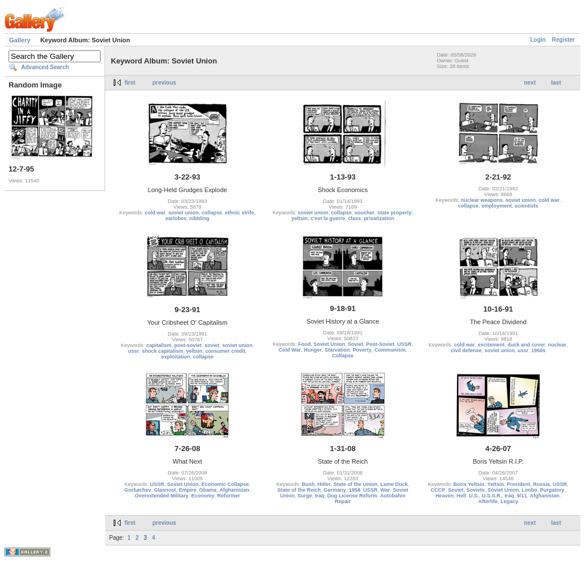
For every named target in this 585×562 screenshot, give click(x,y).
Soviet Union (329, 344)
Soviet (355, 344)
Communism (390, 350)
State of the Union (356, 484)
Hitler (324, 484)
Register (563, 40)
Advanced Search (45, 67)
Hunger (313, 350)
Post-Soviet (380, 344)
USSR (404, 344)
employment (497, 206)
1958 (354, 490)
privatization (379, 218)
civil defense (466, 350)
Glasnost (165, 490)
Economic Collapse (225, 484)
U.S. (474, 496)
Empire (188, 490)
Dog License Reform (352, 496)
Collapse (343, 355)
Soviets (475, 490)
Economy (203, 496)
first (130, 82)
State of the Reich (299, 490)
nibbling (200, 218)
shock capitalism (162, 351)
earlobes (175, 218)
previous (165, 82)
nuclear (557, 345)
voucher (365, 213)
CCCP (438, 490)
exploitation (175, 357)
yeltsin (299, 218)
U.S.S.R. (492, 496)
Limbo (529, 490)
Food (304, 344)
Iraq (319, 496)
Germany (335, 490)
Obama (208, 490)
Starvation (337, 350)
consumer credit (225, 351)
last (556, 82)
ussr (133, 351)
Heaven (444, 496)
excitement (491, 345)
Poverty (361, 350)
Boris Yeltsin (469, 484)
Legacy (509, 501)
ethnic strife (239, 213)
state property (395, 213)
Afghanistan (234, 490)
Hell (461, 496)
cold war (155, 213)
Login (538, 40)
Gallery (19, 40)
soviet (212, 345)
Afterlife (488, 501)
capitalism (158, 345)
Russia (541, 484)
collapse (212, 213)
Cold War (290, 350)
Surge (305, 496)
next (530, 82)
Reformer (228, 496)
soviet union (184, 213)
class (354, 218)
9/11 (522, 496)
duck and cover (526, 345)
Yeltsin (495, 484)
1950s (538, 350)
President (518, 484)
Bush (308, 484)
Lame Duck (394, 484)
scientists (527, 206)
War (385, 490)
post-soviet (188, 345)
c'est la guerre (328, 218)
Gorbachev (137, 490)
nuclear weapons (482, 200)
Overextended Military (162, 496)
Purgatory (552, 490)
